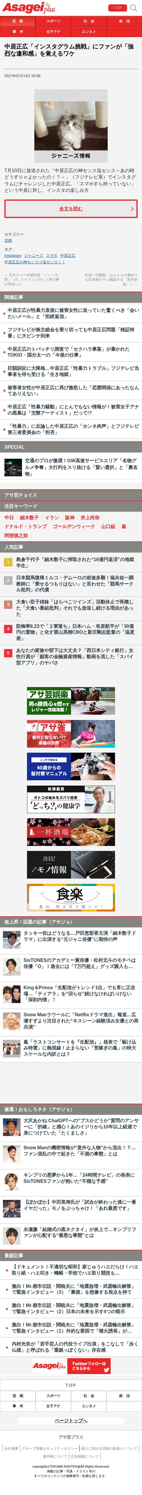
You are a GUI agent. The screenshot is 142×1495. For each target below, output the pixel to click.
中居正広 (67, 255)
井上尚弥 (90, 517)
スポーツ (53, 21)
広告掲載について (85, 1456)
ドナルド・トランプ (25, 526)
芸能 (8, 240)
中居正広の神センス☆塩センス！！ (34, 262)
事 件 (18, 32)
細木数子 (29, 517)
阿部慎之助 (16, 535)
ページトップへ (71, 1420)
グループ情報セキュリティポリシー (50, 1448)
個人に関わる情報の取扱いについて (109, 1448)
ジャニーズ (33, 255)
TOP (117, 8)
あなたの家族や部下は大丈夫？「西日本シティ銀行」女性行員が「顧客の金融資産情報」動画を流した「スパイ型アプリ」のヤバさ (74, 656)
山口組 (108, 526)
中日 (9, 517)
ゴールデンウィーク (74, 526)
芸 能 (17, 21)
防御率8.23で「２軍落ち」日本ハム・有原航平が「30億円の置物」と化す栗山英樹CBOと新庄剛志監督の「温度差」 (75, 632)
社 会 (89, 21)
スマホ (52, 255)
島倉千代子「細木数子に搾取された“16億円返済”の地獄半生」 (75, 562)
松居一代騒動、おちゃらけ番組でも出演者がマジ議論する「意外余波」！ (111, 280)
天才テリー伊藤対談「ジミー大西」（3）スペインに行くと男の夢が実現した (31, 279)
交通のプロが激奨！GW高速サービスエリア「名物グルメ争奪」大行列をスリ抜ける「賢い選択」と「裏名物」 (81, 467)
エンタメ (89, 32)
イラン (52, 517)
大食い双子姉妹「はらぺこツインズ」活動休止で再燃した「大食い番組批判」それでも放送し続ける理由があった (74, 608)
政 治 (124, 21)
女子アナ (53, 32)
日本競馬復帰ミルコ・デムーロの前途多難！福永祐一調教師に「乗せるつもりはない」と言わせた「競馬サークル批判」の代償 (74, 584)
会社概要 (11, 1448)
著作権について (55, 1456)
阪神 (70, 517)
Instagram (12, 255)
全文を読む (71, 208)
